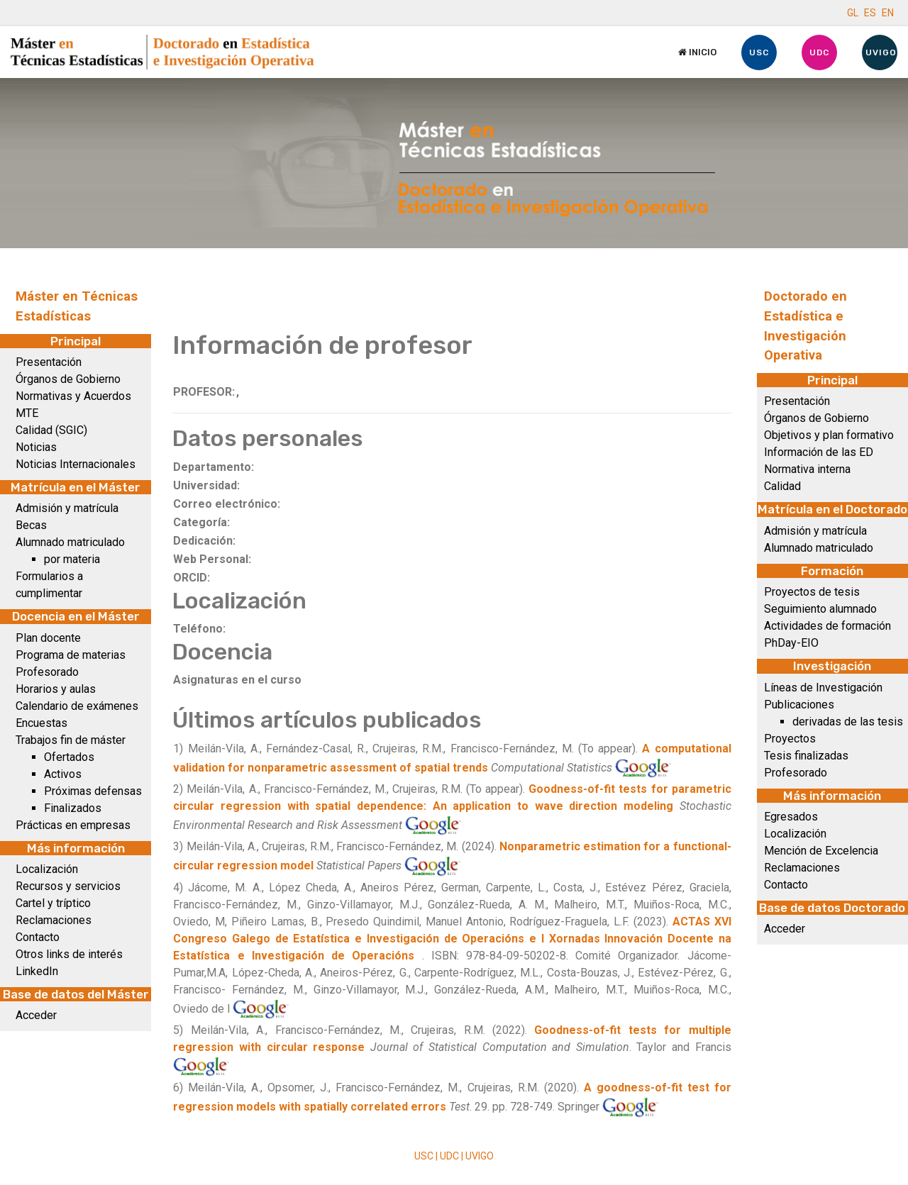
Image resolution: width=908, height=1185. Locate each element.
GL (852, 12)
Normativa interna (807, 469)
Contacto (38, 937)
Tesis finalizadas (806, 755)
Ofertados (69, 757)
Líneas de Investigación (823, 687)
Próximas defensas (93, 791)
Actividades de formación (827, 626)
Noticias (36, 447)
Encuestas (41, 723)
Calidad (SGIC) (51, 430)
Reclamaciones (54, 920)
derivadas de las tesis (847, 721)
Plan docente (48, 638)
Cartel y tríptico (53, 903)
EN (888, 12)
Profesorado (47, 672)
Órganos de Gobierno (68, 379)
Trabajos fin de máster (71, 740)
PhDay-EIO (791, 643)
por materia (72, 559)
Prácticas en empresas (73, 825)
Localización (47, 869)
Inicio (697, 52)
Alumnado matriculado (70, 542)
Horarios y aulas (56, 689)
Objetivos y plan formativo (829, 435)
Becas (31, 525)
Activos (63, 774)
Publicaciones (799, 704)
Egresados (791, 816)
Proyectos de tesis (812, 592)
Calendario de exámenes (77, 706)
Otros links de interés (69, 954)
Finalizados (72, 808)
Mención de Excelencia (821, 850)
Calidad (782, 486)
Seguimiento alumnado (820, 609)
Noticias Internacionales (75, 464)
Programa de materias (71, 655)
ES (870, 12)
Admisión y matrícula (67, 508)
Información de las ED (818, 452)
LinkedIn (37, 971)
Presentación (49, 362)
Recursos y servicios (68, 886)
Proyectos (790, 738)
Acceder (36, 1015)
